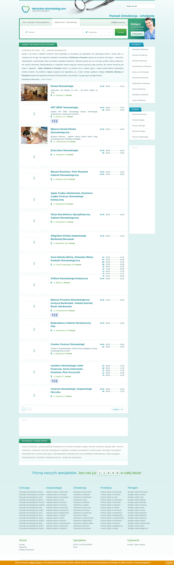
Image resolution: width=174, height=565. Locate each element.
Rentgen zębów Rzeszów (137, 518)
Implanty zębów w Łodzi (55, 500)
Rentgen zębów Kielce (136, 526)
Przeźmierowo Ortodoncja (141, 66)
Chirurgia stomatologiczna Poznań (31, 502)
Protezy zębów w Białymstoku (112, 515)
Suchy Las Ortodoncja (140, 72)
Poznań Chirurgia (138, 126)
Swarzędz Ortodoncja (140, 49)
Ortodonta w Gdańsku (81, 502)
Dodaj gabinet (137, 34)
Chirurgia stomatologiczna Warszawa (32, 492)
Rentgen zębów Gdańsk (137, 500)
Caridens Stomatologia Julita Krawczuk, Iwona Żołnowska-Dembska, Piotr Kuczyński (67, 369)
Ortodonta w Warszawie (82, 492)
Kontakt (22, 545)
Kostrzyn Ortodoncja (139, 55)
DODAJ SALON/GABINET (83, 545)
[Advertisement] (142, 191)
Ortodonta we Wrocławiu (82, 497)
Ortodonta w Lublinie (81, 505)
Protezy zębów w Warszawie (111, 492)
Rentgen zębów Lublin (136, 508)
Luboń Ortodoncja (138, 100)
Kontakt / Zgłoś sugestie (136, 545)
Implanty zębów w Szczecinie (57, 508)
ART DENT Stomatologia (64, 107)
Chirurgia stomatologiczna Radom (31, 528)
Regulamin (23, 547)
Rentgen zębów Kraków (136, 495)
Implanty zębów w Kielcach (56, 521)
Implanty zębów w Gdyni (55, 518)
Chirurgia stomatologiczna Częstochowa (34, 518)
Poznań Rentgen (138, 120)
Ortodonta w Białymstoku (82, 521)
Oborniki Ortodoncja (139, 61)
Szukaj (121, 32)
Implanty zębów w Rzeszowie (57, 526)
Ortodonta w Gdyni (80, 515)
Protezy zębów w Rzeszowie (111, 521)
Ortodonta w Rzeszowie (82, 528)
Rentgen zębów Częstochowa (139, 523)
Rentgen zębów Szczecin (137, 505)
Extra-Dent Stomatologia (64, 150)
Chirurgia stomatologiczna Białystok (32, 523)
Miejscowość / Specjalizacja (66, 22)
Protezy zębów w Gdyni (109, 528)
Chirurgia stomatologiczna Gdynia (31, 521)
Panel (75, 547)
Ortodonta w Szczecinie (82, 508)
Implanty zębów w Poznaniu (56, 505)
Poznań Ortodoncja (139, 114)
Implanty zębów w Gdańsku (56, 502)
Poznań (69, 95)
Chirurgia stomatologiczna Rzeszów (32, 515)
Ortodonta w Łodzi (80, 500)
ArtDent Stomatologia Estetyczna (69, 278)
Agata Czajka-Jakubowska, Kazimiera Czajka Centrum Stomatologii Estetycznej (72, 196)
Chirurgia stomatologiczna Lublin (31, 510)
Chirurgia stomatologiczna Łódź (30, 497)
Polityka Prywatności (26, 550)
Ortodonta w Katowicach (82, 513)
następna (116, 409)
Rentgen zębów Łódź (135, 497)
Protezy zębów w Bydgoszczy (112, 526)
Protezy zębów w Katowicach (111, 513)
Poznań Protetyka (138, 131)
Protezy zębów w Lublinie (110, 508)
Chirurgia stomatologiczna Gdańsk (31, 505)
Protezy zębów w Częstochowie (112, 518)
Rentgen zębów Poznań (136, 510)
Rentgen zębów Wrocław (137, 502)
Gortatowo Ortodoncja (140, 95)
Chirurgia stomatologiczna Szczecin (32, 513)
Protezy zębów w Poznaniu (111, 502)
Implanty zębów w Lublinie (56, 515)
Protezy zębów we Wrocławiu (111, 500)
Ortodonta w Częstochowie (83, 518)
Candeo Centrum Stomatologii (68, 344)
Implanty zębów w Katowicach (57, 510)
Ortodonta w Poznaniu (81, 510)
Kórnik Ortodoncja (138, 89)
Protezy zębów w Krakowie (110, 495)
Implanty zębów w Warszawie (57, 492)
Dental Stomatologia (62, 86)
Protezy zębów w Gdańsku (110, 505)
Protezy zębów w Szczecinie (111, 510)
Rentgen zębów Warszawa (137, 492)
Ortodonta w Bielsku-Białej (83, 523)
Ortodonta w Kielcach (81, 526)
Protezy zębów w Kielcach (110, 523)
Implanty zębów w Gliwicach (56, 528)
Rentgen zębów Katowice (137, 513)
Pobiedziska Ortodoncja (141, 83)
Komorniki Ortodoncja (140, 78)
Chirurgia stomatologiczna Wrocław (32, 500)
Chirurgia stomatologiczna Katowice (32, 508)
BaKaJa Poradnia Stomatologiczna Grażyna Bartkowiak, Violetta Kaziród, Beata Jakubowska (72, 303)
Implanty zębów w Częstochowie (58, 523)
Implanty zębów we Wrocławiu (57, 497)
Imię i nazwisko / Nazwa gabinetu (35, 22)
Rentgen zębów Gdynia (136, 521)
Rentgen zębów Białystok (137, 515)
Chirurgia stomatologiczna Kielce (31, 526)
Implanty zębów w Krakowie (56, 495)
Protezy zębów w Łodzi (109, 497)
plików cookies (35, 563)
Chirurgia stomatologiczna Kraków (31, 495)
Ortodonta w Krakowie (81, 495)
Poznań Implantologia (140, 137)
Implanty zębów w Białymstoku (57, 513)
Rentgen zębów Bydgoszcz (138, 528)
